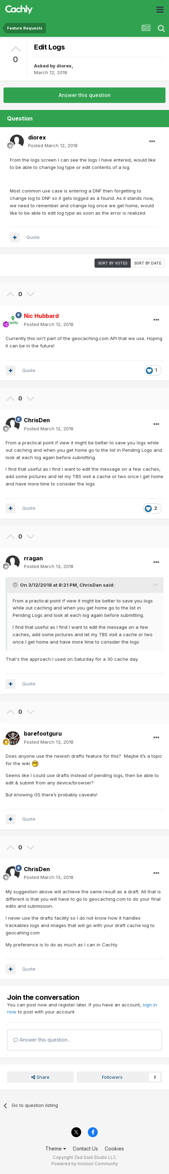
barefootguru (43, 733)
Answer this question (85, 95)
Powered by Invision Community (84, 1163)
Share (40, 1077)
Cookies (114, 1149)
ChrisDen (37, 420)
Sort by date (147, 263)
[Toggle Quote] (16, 585)
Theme (55, 1149)
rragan (33, 558)
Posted (53, 145)
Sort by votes (112, 263)
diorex (64, 66)
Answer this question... (42, 1040)
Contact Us (85, 1149)
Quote (33, 237)
